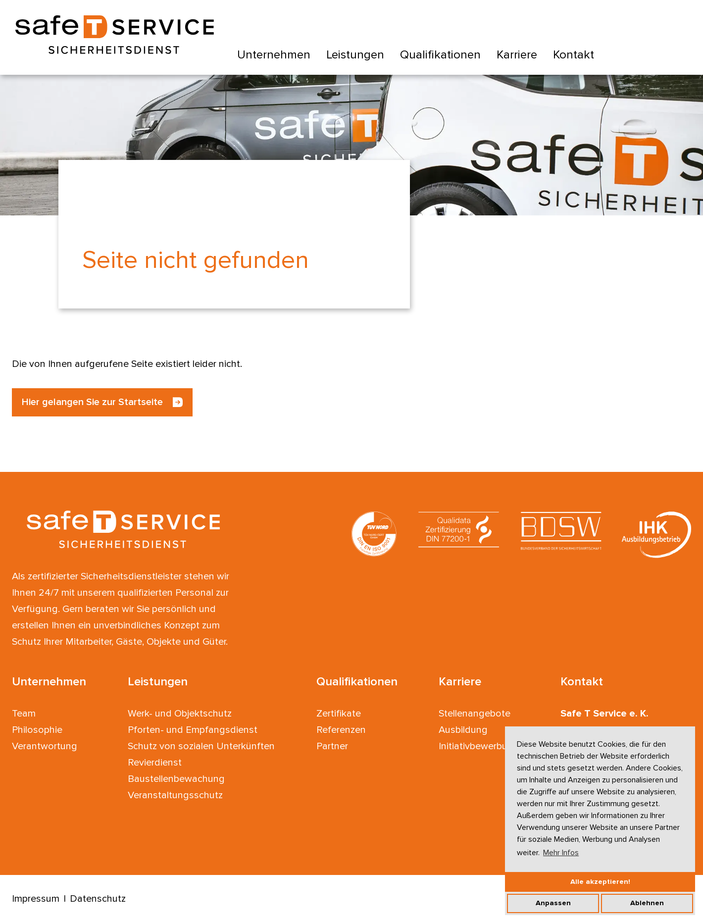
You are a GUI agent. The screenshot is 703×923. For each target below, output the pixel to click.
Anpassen (553, 903)
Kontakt (573, 55)
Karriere (517, 55)
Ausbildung (463, 730)
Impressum (35, 899)
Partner (332, 746)
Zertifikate (338, 713)
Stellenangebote (474, 713)
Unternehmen (273, 55)
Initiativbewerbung (479, 746)
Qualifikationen (440, 55)
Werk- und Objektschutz (180, 713)
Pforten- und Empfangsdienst (192, 730)
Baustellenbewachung (176, 779)
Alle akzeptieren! (600, 881)
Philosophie (37, 730)
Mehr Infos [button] (561, 853)
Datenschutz (98, 899)
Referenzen (341, 730)
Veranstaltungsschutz (175, 795)
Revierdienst (155, 763)
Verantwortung (44, 746)
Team (24, 713)
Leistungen (355, 55)
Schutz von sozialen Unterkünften (201, 746)
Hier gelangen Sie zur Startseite (92, 402)
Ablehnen (647, 903)
